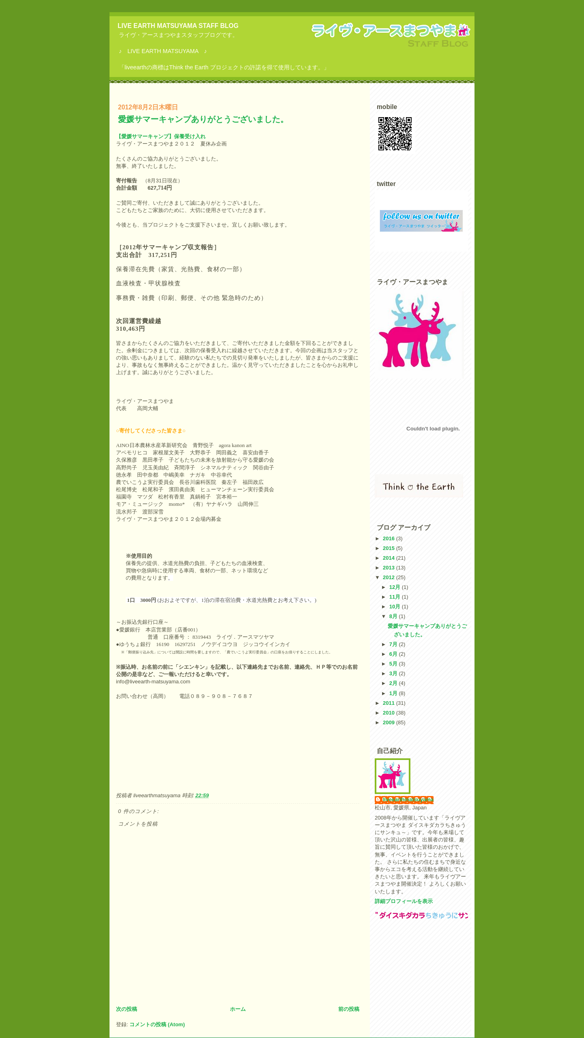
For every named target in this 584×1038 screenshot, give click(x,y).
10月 (395, 607)
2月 (394, 683)
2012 (389, 577)
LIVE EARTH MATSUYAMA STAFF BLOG (178, 25)
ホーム (238, 1009)
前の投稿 (348, 1009)
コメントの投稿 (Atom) (157, 1024)
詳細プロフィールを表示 (404, 901)
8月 (394, 616)
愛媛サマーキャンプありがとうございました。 (203, 119)
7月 (394, 644)
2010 (389, 713)
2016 (389, 538)
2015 (389, 548)
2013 (389, 568)
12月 (395, 587)
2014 (389, 558)
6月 (394, 654)
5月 (394, 664)
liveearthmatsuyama (408, 799)
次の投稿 (126, 1009)
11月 (395, 597)
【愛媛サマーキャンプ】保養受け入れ (161, 136)
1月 (394, 693)
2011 (389, 703)
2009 (389, 722)
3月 (394, 673)
